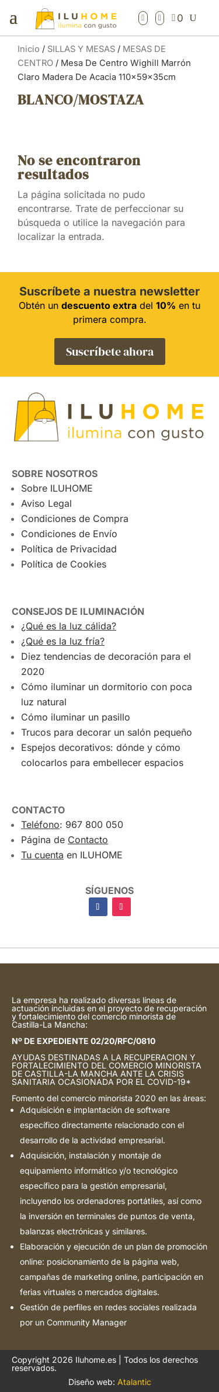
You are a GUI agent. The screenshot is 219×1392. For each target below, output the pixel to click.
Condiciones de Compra (74, 518)
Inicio (29, 49)
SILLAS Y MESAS (81, 49)
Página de (64, 839)
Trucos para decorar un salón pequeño (106, 732)
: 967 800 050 (72, 824)
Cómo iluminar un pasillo (75, 717)
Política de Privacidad (69, 549)
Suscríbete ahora (110, 351)
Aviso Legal (46, 503)
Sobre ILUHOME (57, 488)
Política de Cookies (63, 564)
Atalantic (134, 1382)
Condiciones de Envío (69, 534)
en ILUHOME (72, 855)
